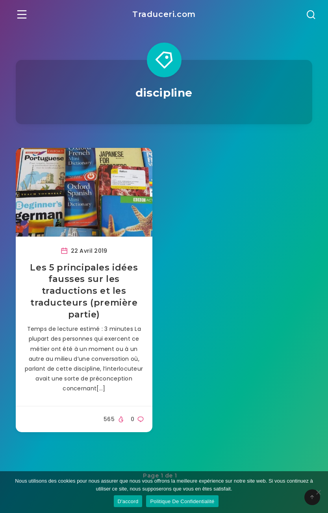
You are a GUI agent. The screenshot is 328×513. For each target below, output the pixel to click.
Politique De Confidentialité (182, 501)
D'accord (128, 501)
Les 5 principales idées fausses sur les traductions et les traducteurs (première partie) (84, 291)
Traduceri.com (164, 14)
